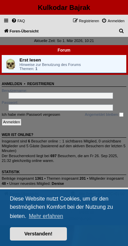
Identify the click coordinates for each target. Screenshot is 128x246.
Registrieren (40, 84)
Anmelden (12, 84)
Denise (58, 183)
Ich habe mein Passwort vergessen (31, 114)
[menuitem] (18, 21)
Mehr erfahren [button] (46, 216)
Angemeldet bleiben (104, 114)
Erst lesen (30, 60)
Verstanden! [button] (38, 233)
